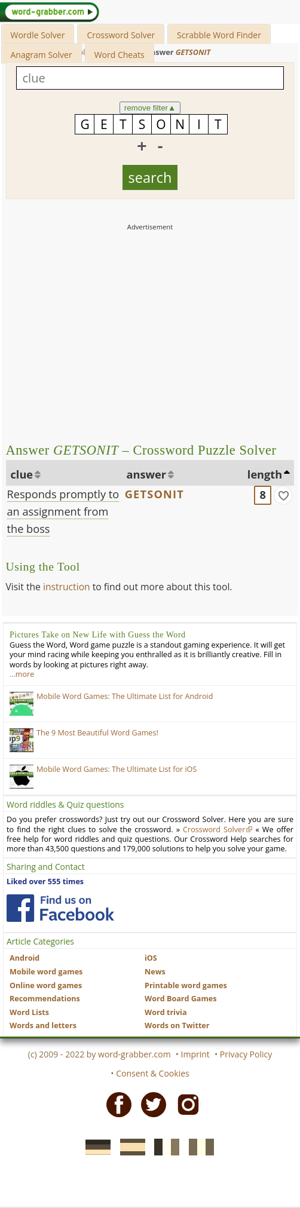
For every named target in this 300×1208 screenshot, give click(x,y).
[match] (283, 495)
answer (147, 474)
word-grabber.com (134, 1054)
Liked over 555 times (45, 881)
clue (22, 474)
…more (22, 674)
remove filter (150, 107)
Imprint (195, 1054)
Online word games (46, 985)
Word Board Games (181, 999)
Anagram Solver (41, 54)
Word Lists (29, 1012)
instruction (66, 586)
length (264, 474)
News (155, 972)
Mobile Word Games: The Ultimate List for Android (124, 696)
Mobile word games (46, 972)
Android (24, 958)
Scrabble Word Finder (219, 35)
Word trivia (166, 1012)
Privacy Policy (246, 1054)
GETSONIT (154, 494)
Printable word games (186, 985)
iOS (151, 958)
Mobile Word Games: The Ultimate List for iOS (116, 769)
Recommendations (45, 999)
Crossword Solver (121, 35)
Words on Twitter (177, 1025)
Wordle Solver (38, 35)
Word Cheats (119, 54)
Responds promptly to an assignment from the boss (63, 511)
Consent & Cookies (152, 1073)
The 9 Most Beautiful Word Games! (97, 733)
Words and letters (43, 1025)
